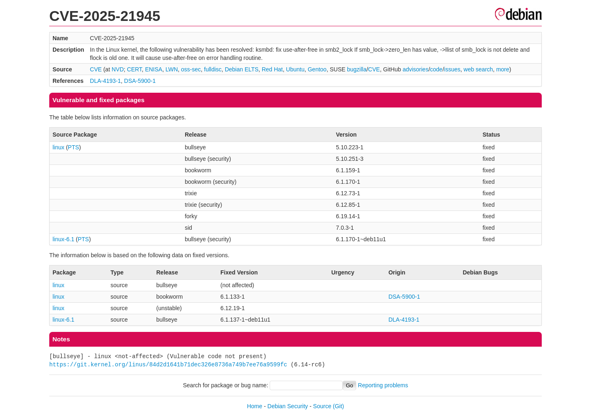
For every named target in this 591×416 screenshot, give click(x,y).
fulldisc (213, 69)
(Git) (338, 406)
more (502, 69)
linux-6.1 (63, 239)
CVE (96, 69)
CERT (134, 69)
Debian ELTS (242, 69)
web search (478, 69)
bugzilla (356, 69)
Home (254, 406)
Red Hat (272, 69)
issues (452, 69)
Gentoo (317, 69)
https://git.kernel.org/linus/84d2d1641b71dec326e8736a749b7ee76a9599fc (168, 364)
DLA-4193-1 (105, 81)
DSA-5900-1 (140, 81)
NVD (118, 69)
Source (322, 406)
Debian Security (288, 406)
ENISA (153, 69)
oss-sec (191, 69)
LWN (171, 69)
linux (58, 147)
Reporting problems (383, 385)
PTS (73, 147)
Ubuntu (295, 69)
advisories (415, 69)
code (436, 69)
